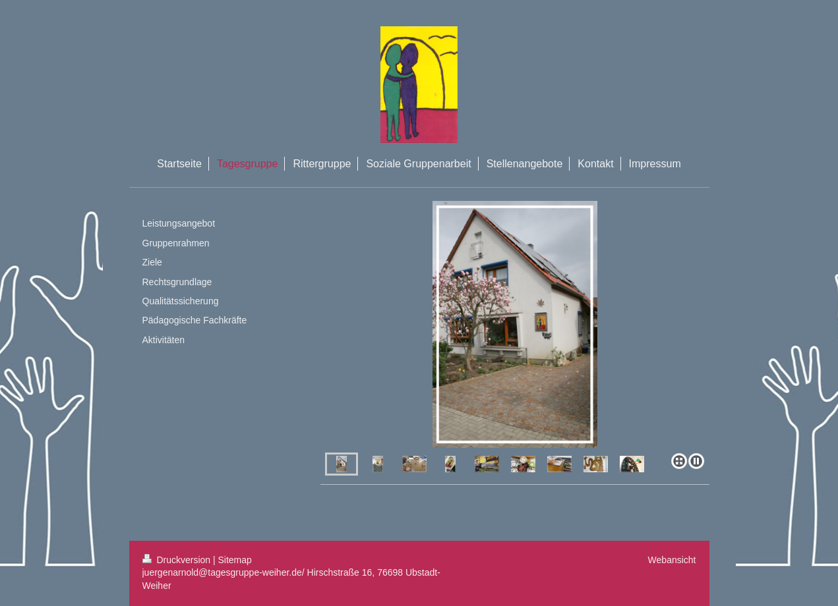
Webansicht (672, 560)
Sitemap (235, 560)
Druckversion (177, 560)
